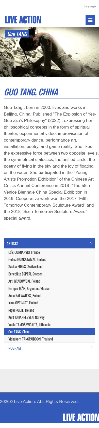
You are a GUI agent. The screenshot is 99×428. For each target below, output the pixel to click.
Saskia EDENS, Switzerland (25, 266)
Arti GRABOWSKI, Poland (24, 281)
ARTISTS (12, 243)
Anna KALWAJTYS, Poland (24, 295)
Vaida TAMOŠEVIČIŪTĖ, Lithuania (29, 324)
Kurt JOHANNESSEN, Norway (26, 317)
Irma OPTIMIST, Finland (23, 302)
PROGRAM (14, 348)
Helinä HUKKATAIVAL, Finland (27, 259)
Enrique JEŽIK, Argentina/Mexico (29, 288)
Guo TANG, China (18, 331)
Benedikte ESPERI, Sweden (25, 273)
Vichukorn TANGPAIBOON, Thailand (30, 339)
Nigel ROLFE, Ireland (21, 310)
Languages (90, 6)
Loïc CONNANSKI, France (24, 252)
